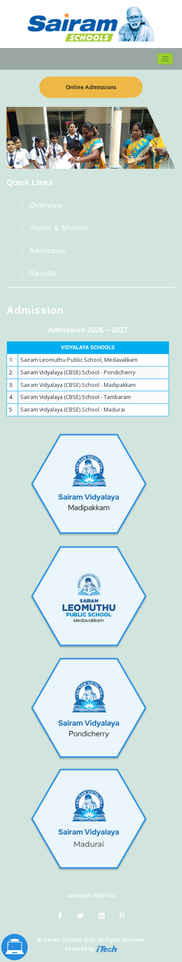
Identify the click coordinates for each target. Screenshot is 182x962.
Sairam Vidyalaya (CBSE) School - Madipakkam (78, 385)
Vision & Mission (59, 228)
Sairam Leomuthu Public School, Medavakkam (78, 360)
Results (43, 273)
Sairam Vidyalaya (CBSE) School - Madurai (72, 409)
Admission (48, 251)
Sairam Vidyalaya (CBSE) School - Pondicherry (77, 372)
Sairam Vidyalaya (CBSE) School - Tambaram (75, 397)
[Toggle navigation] (165, 58)
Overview (46, 205)
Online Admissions (91, 87)
